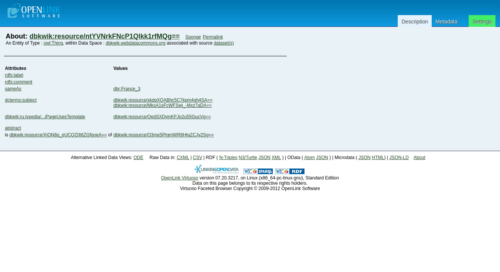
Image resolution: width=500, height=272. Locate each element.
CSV (197, 157)
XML (276, 157)
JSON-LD (399, 157)
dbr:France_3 (126, 88)
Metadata (446, 22)
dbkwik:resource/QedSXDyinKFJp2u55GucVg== (162, 116)
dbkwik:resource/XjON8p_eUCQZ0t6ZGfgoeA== (58, 135)
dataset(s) (224, 43)
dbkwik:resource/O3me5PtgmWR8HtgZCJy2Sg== (163, 135)
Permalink (213, 37)
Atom (309, 157)
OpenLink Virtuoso (179, 178)
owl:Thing (53, 43)
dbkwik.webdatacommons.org (135, 43)
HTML (378, 157)
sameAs (13, 88)
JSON (264, 157)
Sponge (193, 37)
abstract (13, 128)
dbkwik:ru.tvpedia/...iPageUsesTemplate (45, 116)
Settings (482, 22)
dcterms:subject (21, 100)
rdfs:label (14, 75)
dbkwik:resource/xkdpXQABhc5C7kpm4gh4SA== (162, 100)
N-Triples (228, 157)
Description (415, 22)
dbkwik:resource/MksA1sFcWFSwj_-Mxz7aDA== (162, 105)
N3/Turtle (247, 157)
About (419, 157)
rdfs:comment (18, 82)
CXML (183, 157)
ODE (138, 157)
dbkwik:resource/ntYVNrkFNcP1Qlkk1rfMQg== (104, 36)
